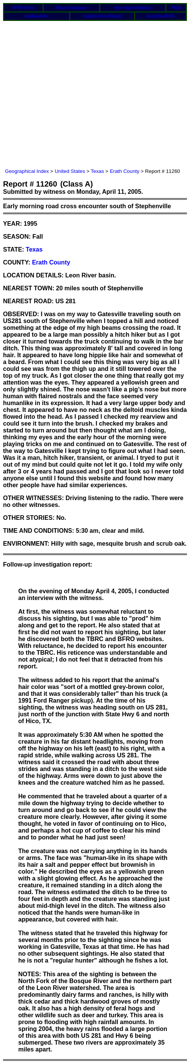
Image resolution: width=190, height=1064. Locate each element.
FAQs (176, 8)
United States (70, 171)
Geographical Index (27, 171)
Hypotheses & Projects (102, 16)
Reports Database (71, 8)
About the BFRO (160, 16)
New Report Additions (132, 8)
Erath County (124, 171)
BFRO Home (23, 8)
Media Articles (36, 16)
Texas (97, 171)
